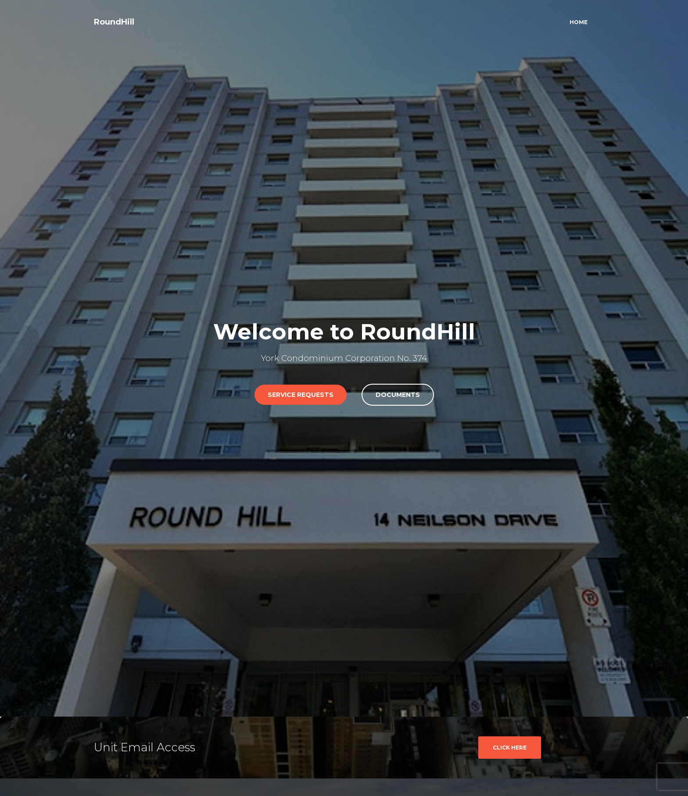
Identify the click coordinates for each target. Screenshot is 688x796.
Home (579, 22)
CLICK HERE (510, 747)
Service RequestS (300, 395)
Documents (398, 395)
